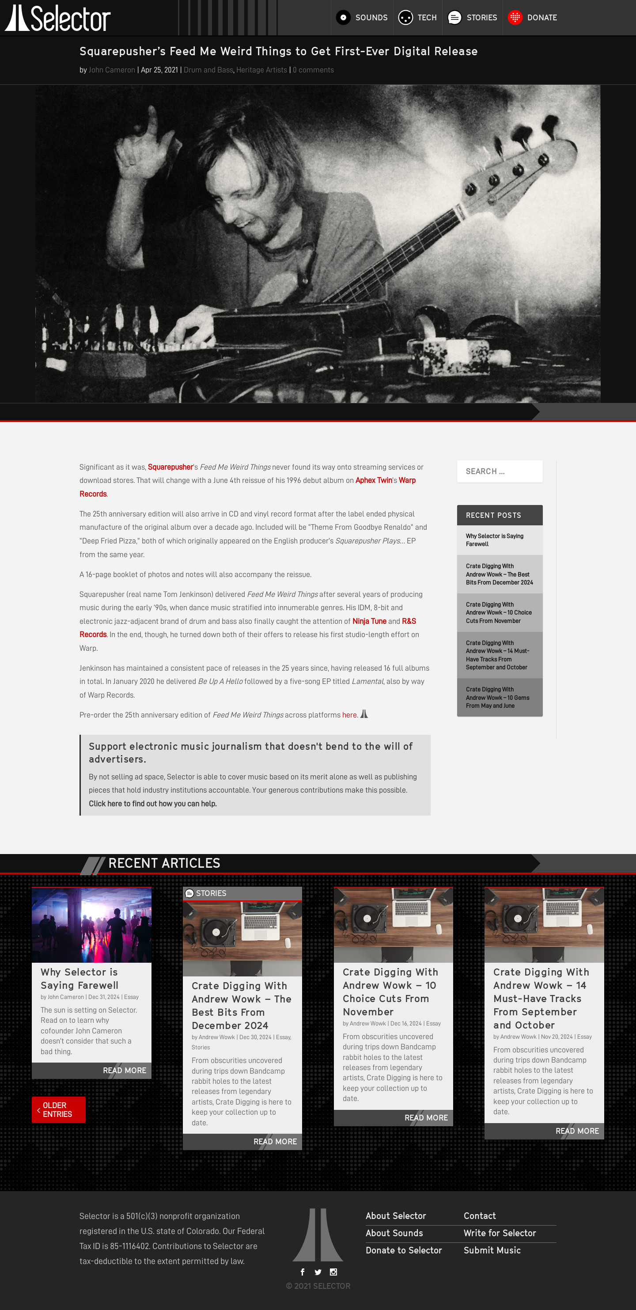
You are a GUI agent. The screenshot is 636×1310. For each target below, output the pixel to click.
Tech (427, 17)
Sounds (372, 17)
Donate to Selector (404, 1250)
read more (124, 1070)
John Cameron (112, 70)
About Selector (396, 1216)
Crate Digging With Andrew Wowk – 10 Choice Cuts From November (499, 612)
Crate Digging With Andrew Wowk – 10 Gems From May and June (497, 697)
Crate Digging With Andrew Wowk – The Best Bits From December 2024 (499, 574)
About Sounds (394, 1233)
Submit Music (492, 1250)
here (349, 715)
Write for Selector (500, 1233)
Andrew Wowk (217, 1037)
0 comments (313, 70)
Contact (480, 1216)
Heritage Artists (261, 70)
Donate (542, 17)
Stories (482, 17)
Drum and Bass (208, 70)
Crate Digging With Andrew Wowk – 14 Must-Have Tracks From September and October (541, 998)
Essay (131, 997)
